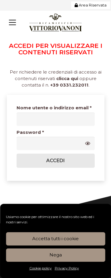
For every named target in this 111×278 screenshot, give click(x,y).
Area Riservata (91, 5)
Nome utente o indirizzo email (56, 107)
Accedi (55, 160)
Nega (55, 255)
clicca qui (67, 78)
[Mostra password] (87, 143)
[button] (12, 22)
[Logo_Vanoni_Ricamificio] (55, 22)
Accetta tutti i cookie (55, 238)
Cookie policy (40, 268)
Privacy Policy (67, 268)
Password (41, 132)
